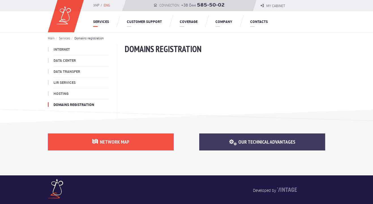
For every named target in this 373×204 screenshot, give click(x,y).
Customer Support (144, 22)
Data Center (64, 60)
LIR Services (64, 82)
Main (51, 38)
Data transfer (66, 71)
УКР (96, 5)
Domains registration (87, 38)
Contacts (259, 22)
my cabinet (273, 6)
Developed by (264, 190)
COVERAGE (189, 22)
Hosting (60, 94)
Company (223, 22)
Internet (61, 49)
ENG (107, 5)
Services (101, 22)
